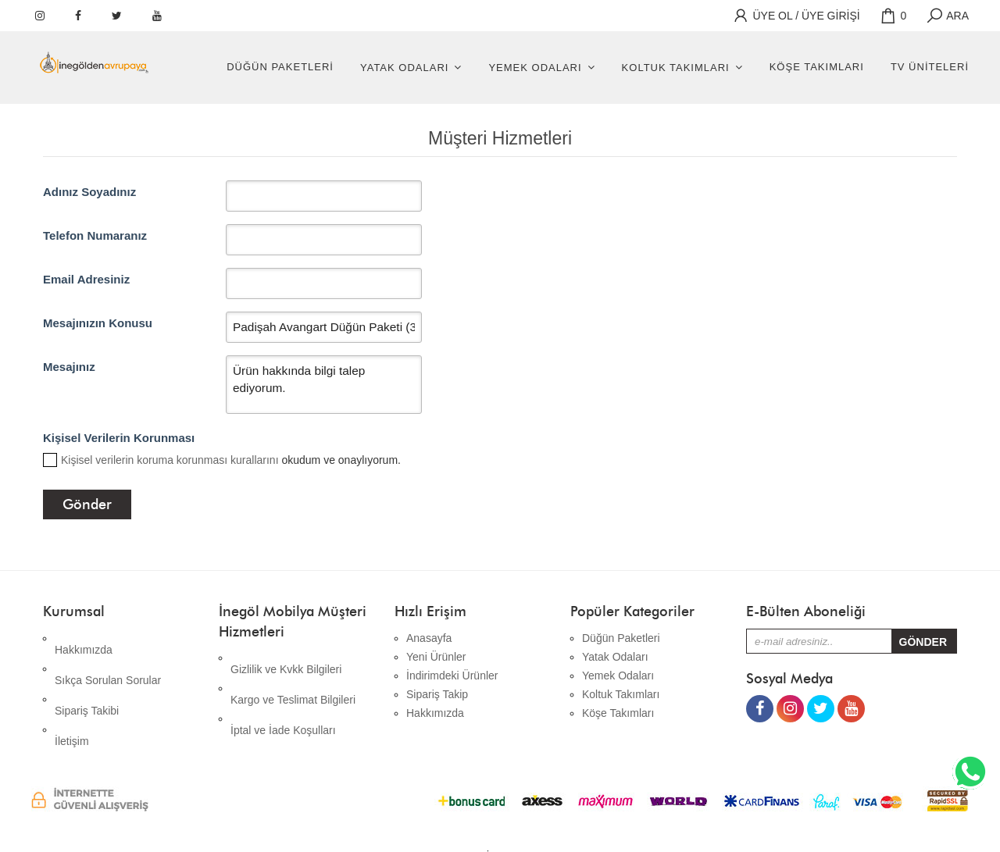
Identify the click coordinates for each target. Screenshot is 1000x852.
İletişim (72, 694)
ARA (947, 15)
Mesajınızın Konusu (97, 323)
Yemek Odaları (534, 67)
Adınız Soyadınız (89, 191)
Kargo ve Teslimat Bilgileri (292, 676)
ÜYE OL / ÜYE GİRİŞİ (795, 15)
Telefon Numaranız (95, 235)
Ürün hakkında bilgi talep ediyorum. (323, 384)
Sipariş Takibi (87, 675)
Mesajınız (69, 366)
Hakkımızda (83, 638)
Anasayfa (429, 638)
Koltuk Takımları (676, 67)
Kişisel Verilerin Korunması (119, 437)
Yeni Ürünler (436, 657)
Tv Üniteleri (930, 67)
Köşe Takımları (817, 67)
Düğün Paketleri (280, 67)
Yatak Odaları (404, 67)
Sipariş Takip (437, 694)
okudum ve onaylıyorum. (231, 460)
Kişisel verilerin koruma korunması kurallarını (170, 460)
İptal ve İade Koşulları (283, 695)
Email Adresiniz (86, 279)
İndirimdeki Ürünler (452, 675)
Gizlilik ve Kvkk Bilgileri (285, 657)
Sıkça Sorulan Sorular (108, 657)
